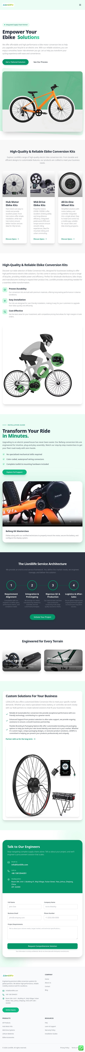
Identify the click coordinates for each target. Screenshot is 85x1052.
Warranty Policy (50, 1030)
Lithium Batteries (8, 1034)
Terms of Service (77, 1048)
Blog (46, 990)
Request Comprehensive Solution (42, 946)
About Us (48, 983)
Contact (47, 986)
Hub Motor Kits (7, 1026)
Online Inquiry (11, 1010)
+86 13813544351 (19, 873)
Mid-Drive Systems (8, 1030)
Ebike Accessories (8, 1037)
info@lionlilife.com (19, 864)
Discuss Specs (12, 239)
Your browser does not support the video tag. (42, 504)
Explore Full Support (14, 472)
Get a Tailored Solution (15, 62)
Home (47, 979)
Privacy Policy (64, 1048)
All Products (6, 1023)
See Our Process (41, 62)
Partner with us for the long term (20, 739)
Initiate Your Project (42, 617)
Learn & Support (50, 1026)
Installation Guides (51, 1034)
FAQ (46, 1023)
